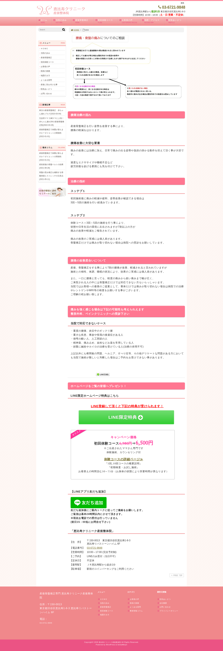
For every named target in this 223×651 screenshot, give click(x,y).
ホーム (44, 21)
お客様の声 (129, 21)
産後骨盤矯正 (83, 21)
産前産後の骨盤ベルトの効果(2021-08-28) (51, 166)
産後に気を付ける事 (49, 84)
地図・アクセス (153, 21)
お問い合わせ (46, 93)
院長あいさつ (176, 21)
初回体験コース (106, 21)
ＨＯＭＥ (44, 48)
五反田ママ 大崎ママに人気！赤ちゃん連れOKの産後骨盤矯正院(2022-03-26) (51, 121)
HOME (75, 30)
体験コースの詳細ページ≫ (123, 459)
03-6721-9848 (94, 548)
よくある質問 (46, 80)
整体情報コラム (135, 611)
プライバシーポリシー (167, 611)
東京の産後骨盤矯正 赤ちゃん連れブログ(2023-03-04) (51, 112)
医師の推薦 (45, 71)
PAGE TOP (176, 575)
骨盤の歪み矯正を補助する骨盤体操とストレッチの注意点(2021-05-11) (51, 175)
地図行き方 (45, 75)
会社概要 (162, 603)
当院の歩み (62, 21)
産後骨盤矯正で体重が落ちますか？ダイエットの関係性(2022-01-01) (51, 132)
